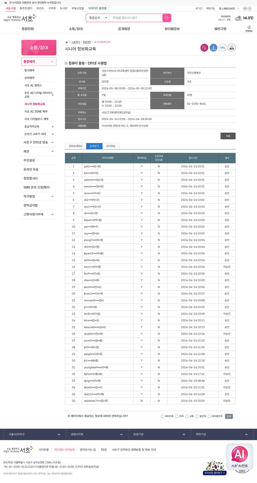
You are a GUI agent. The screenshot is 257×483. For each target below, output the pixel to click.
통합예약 (29, 61)
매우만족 (169, 416)
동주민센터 (25, 8)
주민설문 (29, 160)
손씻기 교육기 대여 (35, 134)
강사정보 (110, 146)
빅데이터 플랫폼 (97, 8)
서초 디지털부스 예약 (36, 119)
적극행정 (29, 196)
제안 (26, 151)
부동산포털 (78, 8)
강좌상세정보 (75, 146)
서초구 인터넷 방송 (36, 142)
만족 (181, 416)
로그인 (199, 8)
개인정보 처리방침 (64, 449)
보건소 (40, 8)
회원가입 (210, 8)
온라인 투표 (31, 169)
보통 (192, 416)
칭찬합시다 (31, 178)
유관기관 (157, 434)
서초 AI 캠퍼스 (33, 85)
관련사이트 (94, 434)
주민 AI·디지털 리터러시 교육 (38, 94)
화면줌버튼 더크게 (245, 8)
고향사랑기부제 (33, 214)
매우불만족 (217, 416)
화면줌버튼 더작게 (249, 8)
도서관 (63, 8)
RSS (104, 449)
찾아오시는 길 (88, 449)
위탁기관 (219, 434)
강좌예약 (29, 78)
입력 (229, 416)
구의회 (52, 8)
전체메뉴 (249, 28)
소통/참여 (75, 42)
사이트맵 (44, 449)
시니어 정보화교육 (34, 104)
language (229, 8)
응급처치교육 (31, 126)
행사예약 (29, 70)
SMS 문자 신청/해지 (37, 187)
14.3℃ (248, 18)
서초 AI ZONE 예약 (35, 111)
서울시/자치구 (32, 434)
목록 (228, 136)
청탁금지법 (31, 205)
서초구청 (11, 8)
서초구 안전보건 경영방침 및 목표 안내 (134, 449)
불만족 (203, 416)
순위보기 (94, 146)
